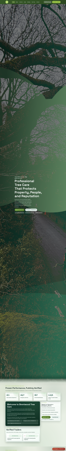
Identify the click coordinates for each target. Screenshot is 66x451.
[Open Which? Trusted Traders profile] (31, 437)
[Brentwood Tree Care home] (6, 2)
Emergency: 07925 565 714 (31, 209)
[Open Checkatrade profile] (14, 437)
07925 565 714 (51, 419)
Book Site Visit (55, 417)
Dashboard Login (47, 2)
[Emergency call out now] (58, 449)
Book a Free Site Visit (20, 209)
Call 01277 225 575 (56, 2)
